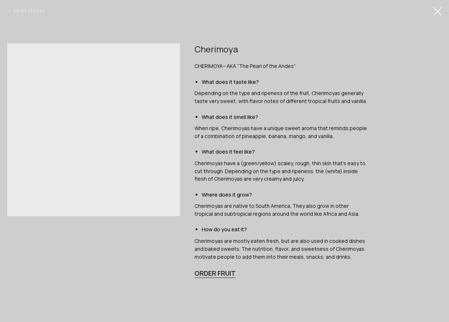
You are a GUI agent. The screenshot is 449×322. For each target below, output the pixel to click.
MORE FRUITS (29, 11)
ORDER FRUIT (215, 273)
